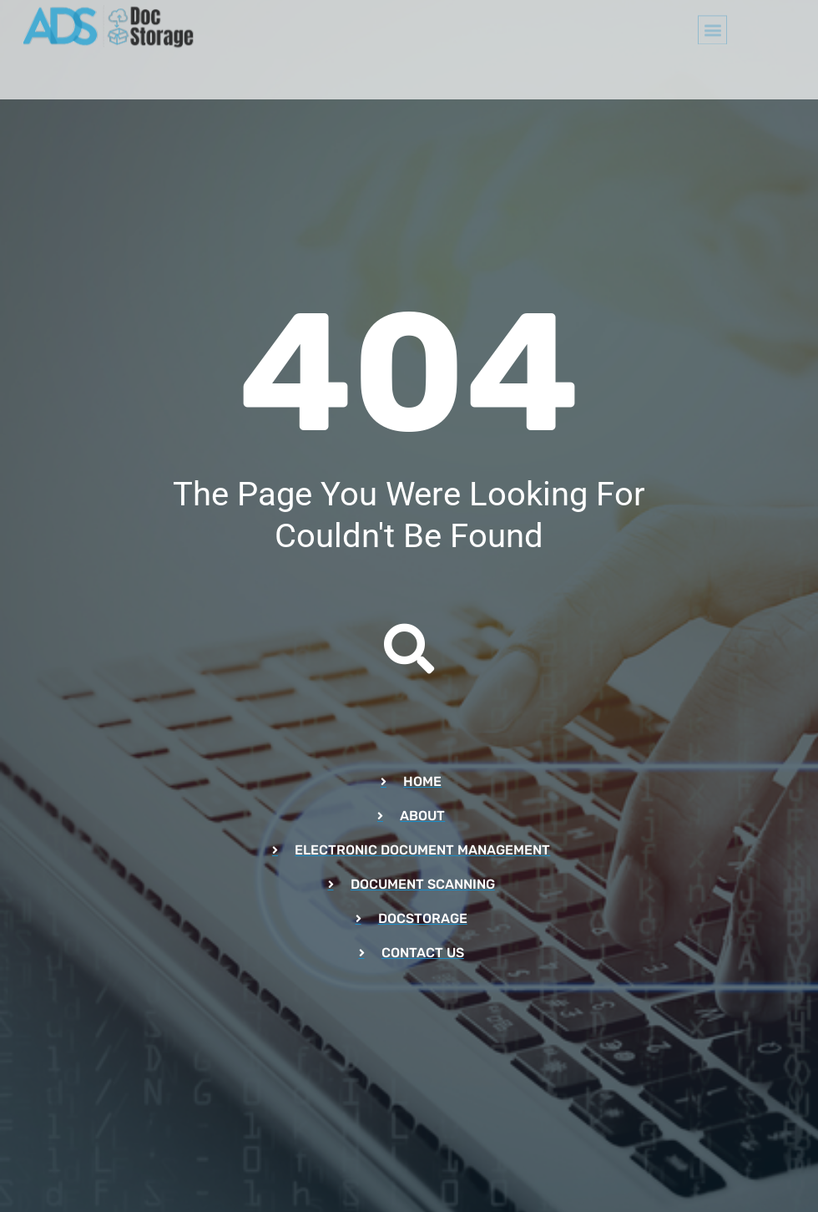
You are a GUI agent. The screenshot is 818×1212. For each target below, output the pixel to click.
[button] (712, 23)
